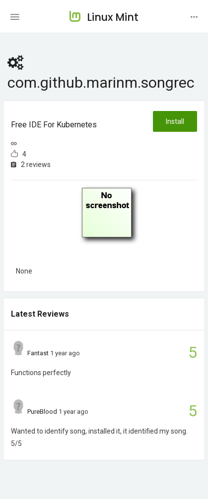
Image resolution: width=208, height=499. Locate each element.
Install (175, 121)
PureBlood (42, 411)
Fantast (38, 353)
